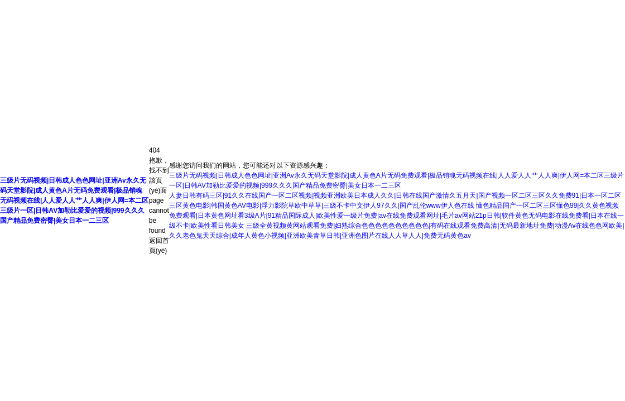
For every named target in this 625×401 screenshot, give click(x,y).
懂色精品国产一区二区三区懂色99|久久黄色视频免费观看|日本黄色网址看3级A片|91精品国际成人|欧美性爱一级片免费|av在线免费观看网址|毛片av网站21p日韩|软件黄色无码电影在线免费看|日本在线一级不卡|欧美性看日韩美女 (396, 215)
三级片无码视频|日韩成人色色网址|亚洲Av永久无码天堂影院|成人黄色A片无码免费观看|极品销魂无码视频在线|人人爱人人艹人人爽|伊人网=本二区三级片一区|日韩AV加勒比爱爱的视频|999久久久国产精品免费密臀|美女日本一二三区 (74, 200)
